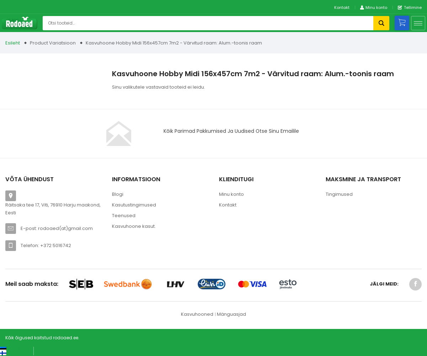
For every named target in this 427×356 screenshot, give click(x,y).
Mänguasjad (231, 314)
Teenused (123, 215)
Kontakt (341, 7)
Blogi (117, 194)
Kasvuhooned (197, 314)
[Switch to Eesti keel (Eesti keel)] (14, 348)
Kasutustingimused (134, 204)
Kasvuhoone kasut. (134, 226)
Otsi (381, 23)
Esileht (12, 43)
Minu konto (231, 194)
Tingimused (339, 194)
